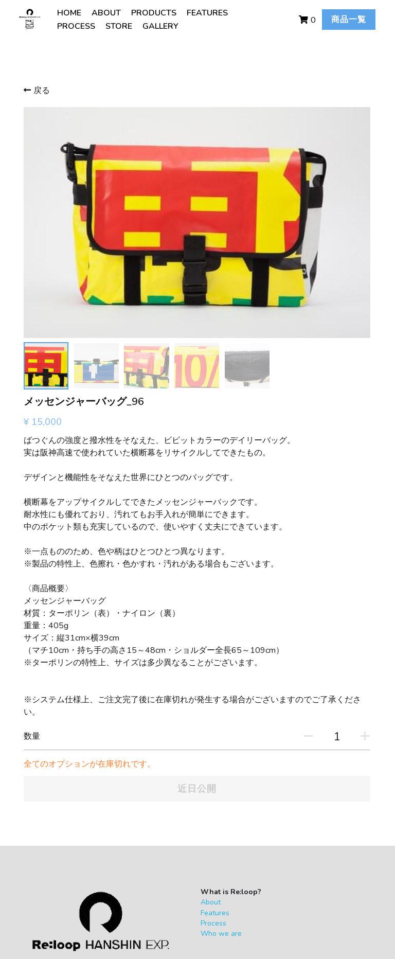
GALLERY (159, 26)
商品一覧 (332, 19)
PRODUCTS (152, 13)
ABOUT (105, 13)
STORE (117, 26)
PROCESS (75, 26)
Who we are (132, 792)
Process (125, 782)
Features (126, 771)
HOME (68, 13)
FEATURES (206, 13)
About (122, 761)
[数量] (293, 595)
